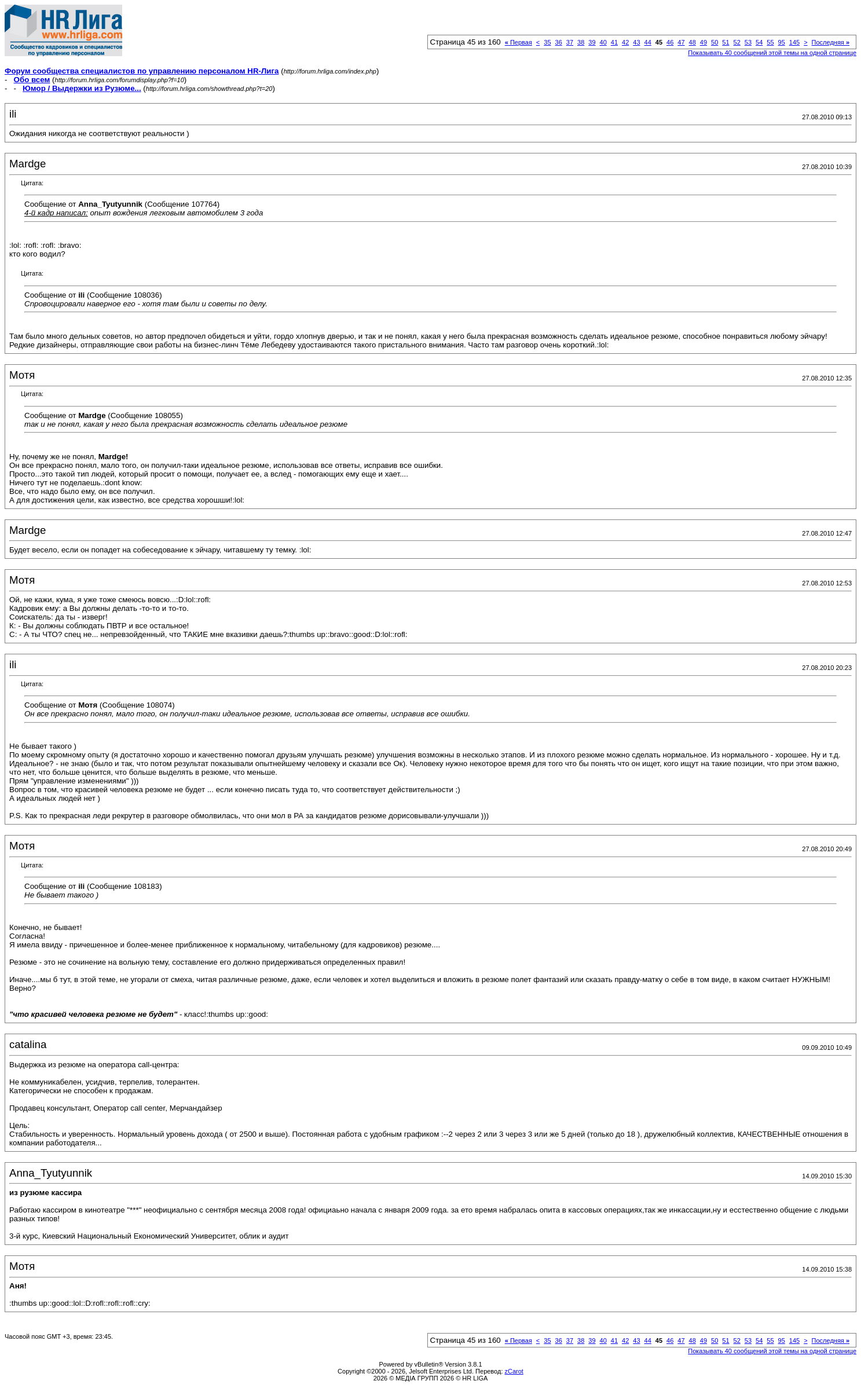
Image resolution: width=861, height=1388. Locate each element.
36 (558, 42)
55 (770, 42)
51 (725, 42)
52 (737, 42)
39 (591, 42)
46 (669, 42)
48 (692, 42)
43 (636, 42)
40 (603, 42)
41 (614, 42)
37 (569, 42)
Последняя (830, 42)
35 (547, 42)
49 (703, 42)
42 (625, 42)
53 (748, 42)
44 (647, 42)
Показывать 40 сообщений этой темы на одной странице (772, 52)
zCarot (514, 1371)
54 (759, 42)
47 (680, 42)
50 (714, 42)
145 (794, 42)
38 (580, 42)
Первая (518, 42)
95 (781, 42)
